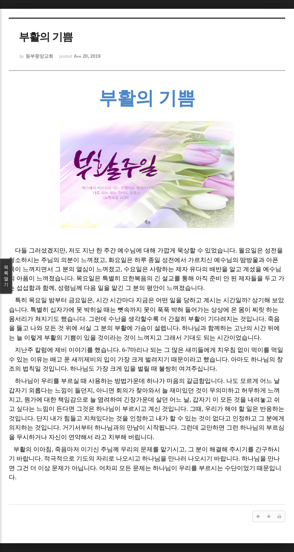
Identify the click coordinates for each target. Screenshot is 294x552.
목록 (6, 276)
